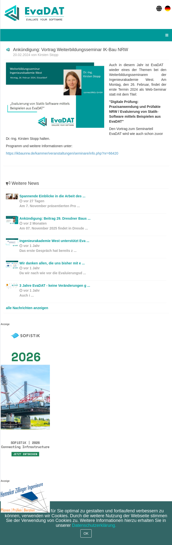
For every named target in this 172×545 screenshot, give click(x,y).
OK (86, 533)
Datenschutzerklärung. (94, 525)
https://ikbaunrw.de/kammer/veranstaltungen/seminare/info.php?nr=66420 (62, 153)
